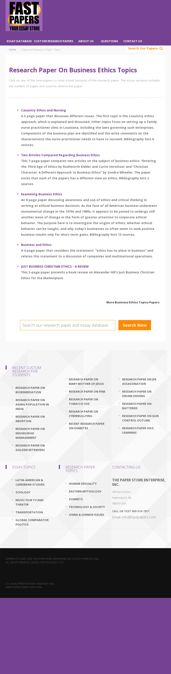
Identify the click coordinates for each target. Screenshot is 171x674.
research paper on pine (87, 391)
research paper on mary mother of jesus (86, 381)
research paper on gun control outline (140, 418)
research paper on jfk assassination (139, 381)
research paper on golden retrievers (30, 447)
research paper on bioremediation (30, 390)
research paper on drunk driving (136, 393)
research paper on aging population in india (32, 404)
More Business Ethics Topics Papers (132, 302)
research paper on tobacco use (83, 401)
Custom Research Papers (53, 41)
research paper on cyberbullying (83, 413)
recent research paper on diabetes (86, 426)
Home (12, 49)
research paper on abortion (30, 419)
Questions (109, 41)
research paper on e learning (138, 430)
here (61, 562)
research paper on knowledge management (30, 433)
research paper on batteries (136, 406)
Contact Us (132, 41)
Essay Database (19, 41)
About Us (86, 41)
